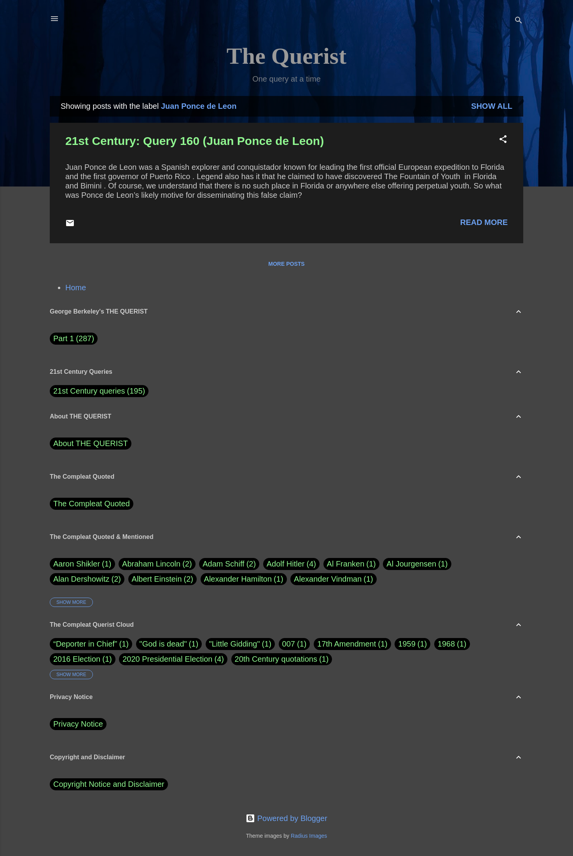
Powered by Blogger (286, 818)
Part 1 (73, 338)
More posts (286, 264)
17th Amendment (346, 644)
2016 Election (76, 659)
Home (75, 287)
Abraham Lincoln (157, 564)
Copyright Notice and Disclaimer (108, 784)
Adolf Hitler (291, 564)
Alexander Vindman (333, 579)
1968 (446, 644)
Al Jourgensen (416, 564)
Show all (491, 106)
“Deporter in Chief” (85, 644)
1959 (407, 644)
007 (288, 644)
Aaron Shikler (82, 564)
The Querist (286, 56)
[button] (503, 140)
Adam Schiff (229, 564)
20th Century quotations (276, 659)
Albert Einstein (162, 579)
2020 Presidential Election (167, 659)
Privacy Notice (78, 724)
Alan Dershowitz (87, 579)
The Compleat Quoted (91, 503)
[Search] (518, 21)
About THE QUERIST (90, 443)
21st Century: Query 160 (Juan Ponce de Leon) (194, 140)
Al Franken (351, 564)
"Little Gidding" (234, 644)
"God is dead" (163, 644)
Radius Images (309, 836)
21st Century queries (89, 391)
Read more (484, 222)
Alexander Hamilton (243, 579)
